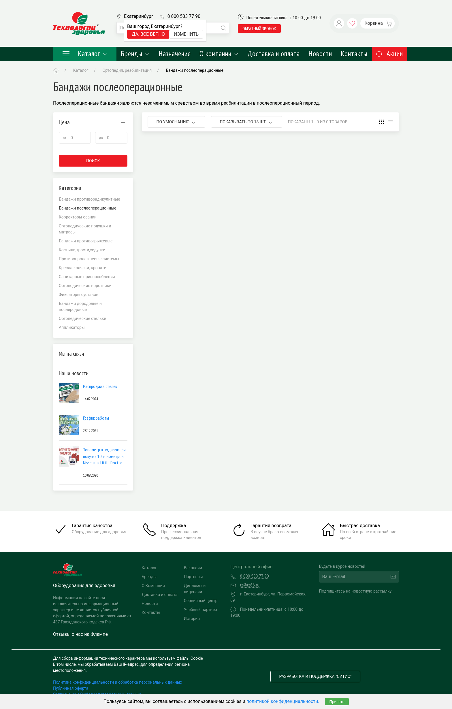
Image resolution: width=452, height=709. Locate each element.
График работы (96, 418)
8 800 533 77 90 (183, 16)
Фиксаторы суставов (78, 294)
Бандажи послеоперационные (194, 70)
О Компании (153, 585)
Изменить (186, 34)
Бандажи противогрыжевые (85, 241)
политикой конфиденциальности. (282, 701)
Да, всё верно (148, 34)
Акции (389, 53)
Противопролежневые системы (89, 259)
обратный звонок (259, 28)
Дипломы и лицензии (195, 588)
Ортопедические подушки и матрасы (85, 229)
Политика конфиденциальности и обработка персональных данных (117, 682)
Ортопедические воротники (85, 285)
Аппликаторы (72, 327)
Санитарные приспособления (87, 276)
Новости (320, 53)
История (192, 618)
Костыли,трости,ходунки (82, 250)
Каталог (85, 53)
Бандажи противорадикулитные (89, 199)
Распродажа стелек (100, 386)
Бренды (135, 53)
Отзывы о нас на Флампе (80, 634)
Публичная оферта (70, 688)
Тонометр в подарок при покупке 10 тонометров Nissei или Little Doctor (104, 456)
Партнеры (193, 576)
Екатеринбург (138, 16)
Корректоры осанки (78, 217)
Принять (336, 701)
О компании (219, 53)
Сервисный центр (201, 600)
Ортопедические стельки (82, 318)
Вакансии (193, 567)
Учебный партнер (200, 609)
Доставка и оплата (274, 53)
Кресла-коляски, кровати (82, 267)
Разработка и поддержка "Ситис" (315, 676)
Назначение (175, 53)
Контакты (354, 53)
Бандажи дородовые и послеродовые (80, 306)
